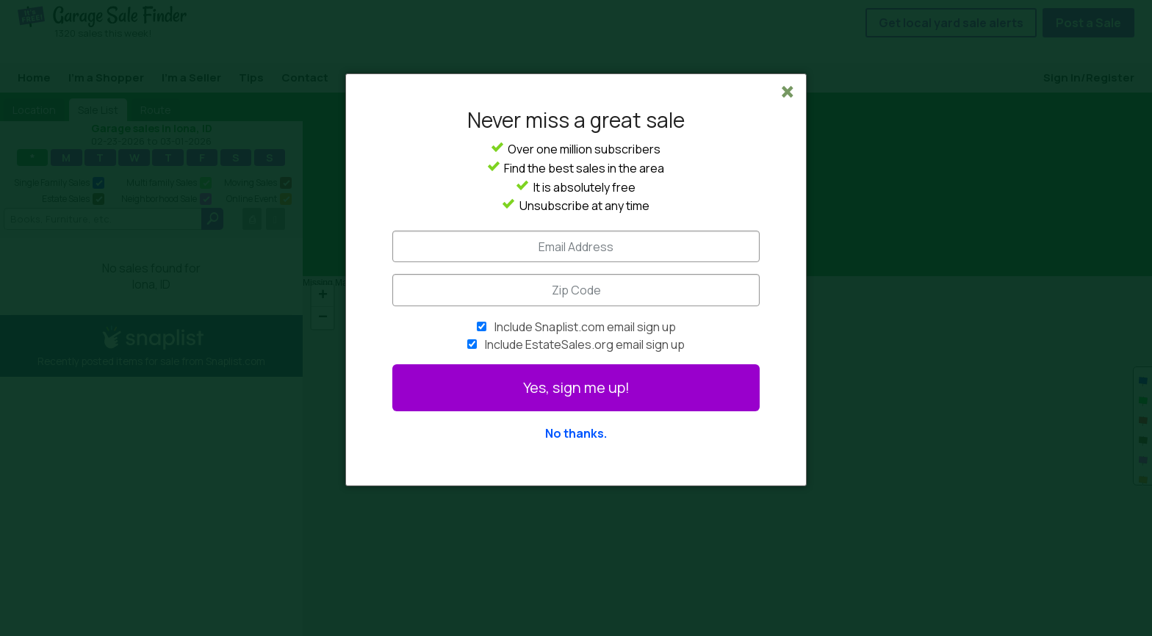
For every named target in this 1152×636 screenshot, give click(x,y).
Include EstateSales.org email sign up (585, 344)
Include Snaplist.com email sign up (585, 327)
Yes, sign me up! (576, 387)
